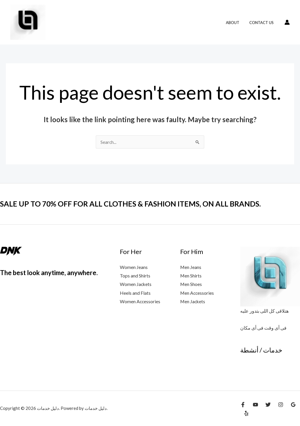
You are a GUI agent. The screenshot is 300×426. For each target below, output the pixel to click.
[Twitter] (268, 404)
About (236, 22)
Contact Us (262, 22)
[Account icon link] (287, 22)
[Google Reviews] (293, 404)
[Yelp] (246, 413)
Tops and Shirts (135, 276)
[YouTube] (255, 404)
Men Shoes (191, 284)
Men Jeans (191, 267)
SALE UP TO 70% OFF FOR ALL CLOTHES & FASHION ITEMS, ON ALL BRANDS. (136, 203)
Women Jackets (136, 284)
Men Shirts (191, 276)
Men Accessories (197, 293)
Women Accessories (140, 302)
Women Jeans (134, 267)
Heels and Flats (135, 293)
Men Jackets (193, 302)
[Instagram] (280, 404)
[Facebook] (243, 404)
